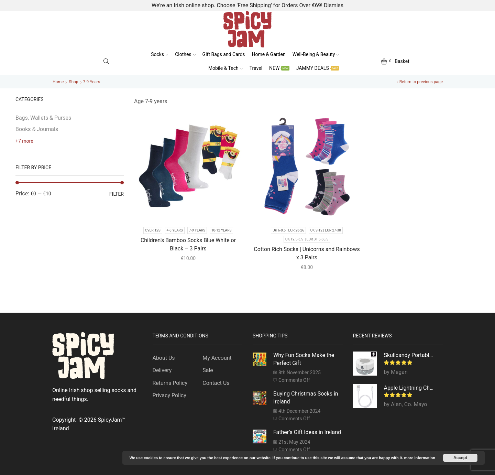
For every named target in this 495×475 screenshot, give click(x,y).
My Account (216, 358)
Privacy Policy (169, 395)
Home (58, 81)
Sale (207, 370)
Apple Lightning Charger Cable (409, 388)
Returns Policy (170, 383)
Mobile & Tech (225, 68)
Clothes (185, 54)
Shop (73, 81)
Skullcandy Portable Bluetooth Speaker (409, 355)
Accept (460, 457)
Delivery (162, 370)
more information (419, 458)
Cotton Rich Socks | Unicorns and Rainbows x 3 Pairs (307, 253)
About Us (164, 358)
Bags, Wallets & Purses (43, 118)
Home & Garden (269, 54)
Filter (116, 194)
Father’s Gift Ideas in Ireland (307, 432)
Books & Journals (36, 129)
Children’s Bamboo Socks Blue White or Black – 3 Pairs (188, 244)
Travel (256, 68)
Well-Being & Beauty (316, 54)
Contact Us (215, 383)
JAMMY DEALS (317, 68)
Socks (159, 54)
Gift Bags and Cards (223, 54)
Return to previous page (421, 81)
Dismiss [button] (333, 5)
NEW (279, 68)
